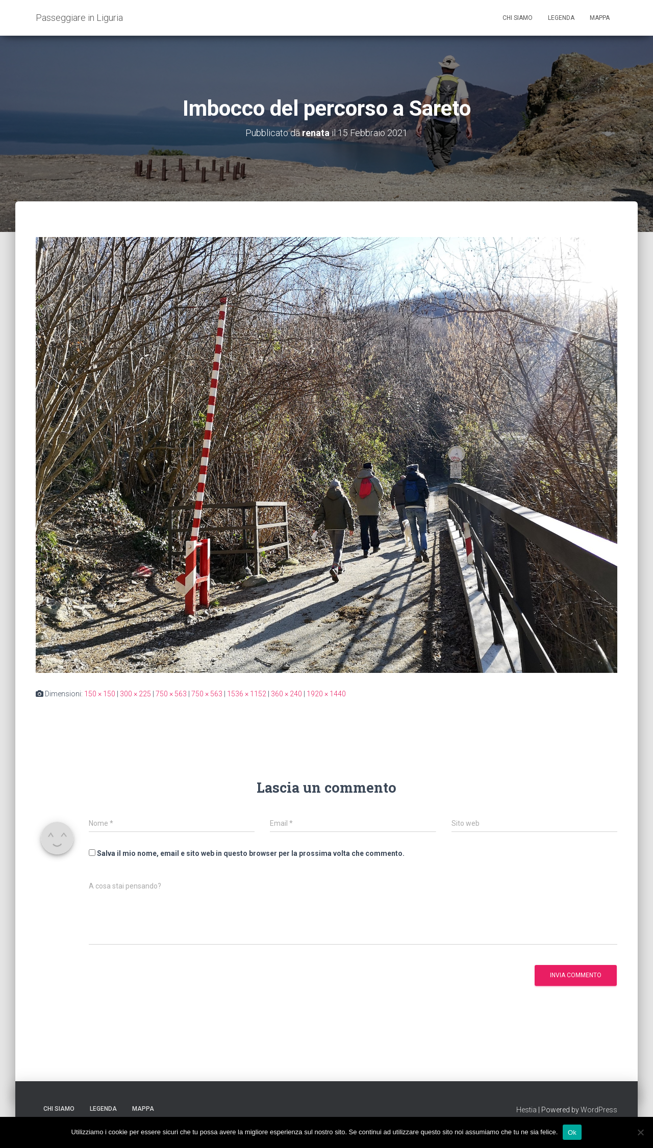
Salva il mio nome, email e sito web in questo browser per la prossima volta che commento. (251, 853)
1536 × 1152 (246, 694)
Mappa (600, 17)
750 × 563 (171, 694)
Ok (572, 1132)
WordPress (599, 1110)
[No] (640, 1132)
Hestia (526, 1110)
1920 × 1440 (326, 694)
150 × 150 (99, 694)
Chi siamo (518, 17)
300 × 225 (135, 694)
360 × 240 (286, 694)
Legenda (561, 17)
